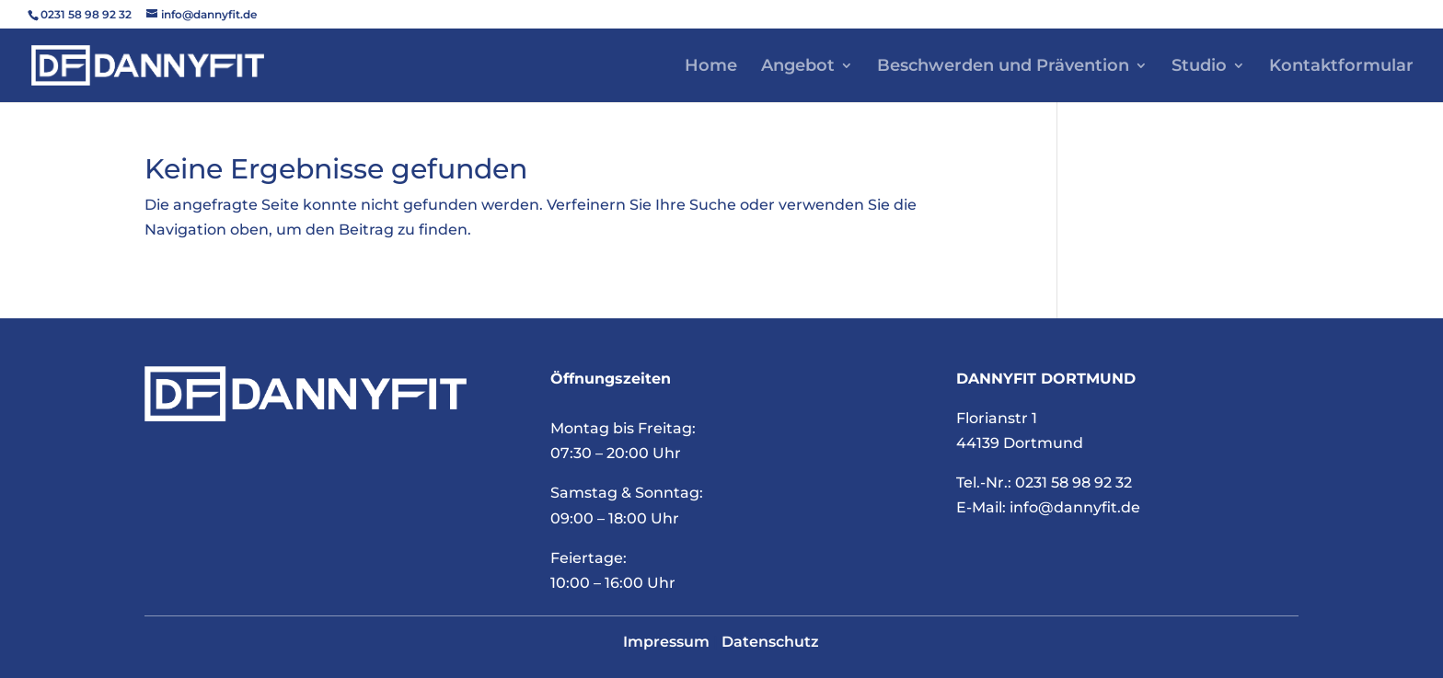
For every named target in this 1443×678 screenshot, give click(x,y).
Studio (1199, 67)
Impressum (666, 641)
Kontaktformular (1341, 67)
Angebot (798, 67)
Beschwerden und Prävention (1003, 67)
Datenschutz (770, 641)
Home (711, 67)
